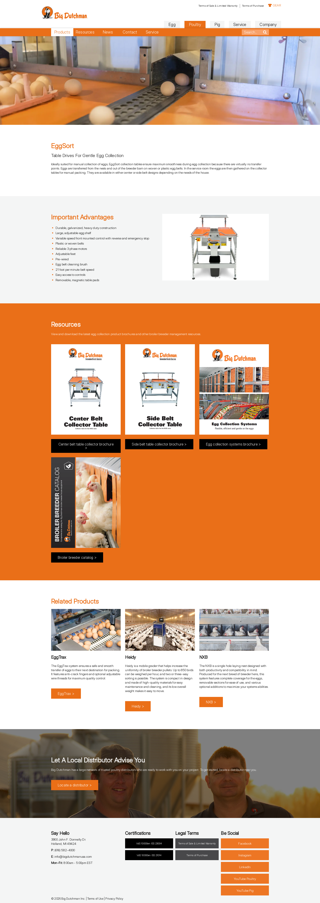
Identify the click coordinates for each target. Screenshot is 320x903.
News (108, 32)
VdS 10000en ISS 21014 (149, 855)
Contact (130, 32)
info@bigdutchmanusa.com (71, 856)
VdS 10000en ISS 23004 (149, 843)
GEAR (262, 5)
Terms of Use (95, 898)
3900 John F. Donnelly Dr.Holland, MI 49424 (68, 841)
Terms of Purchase (241, 5)
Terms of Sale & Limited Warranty (205, 5)
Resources (85, 32)
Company (256, 24)
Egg (160, 24)
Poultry (183, 24)
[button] (167, 247)
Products (62, 32)
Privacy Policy (114, 898)
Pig (205, 24)
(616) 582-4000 (63, 850)
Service (227, 24)
